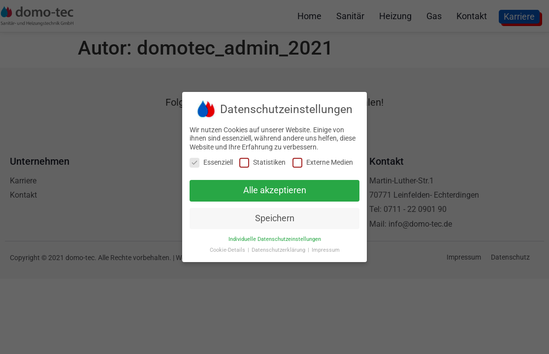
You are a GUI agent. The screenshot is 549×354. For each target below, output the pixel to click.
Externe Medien (322, 161)
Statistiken (262, 161)
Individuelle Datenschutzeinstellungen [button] (274, 238)
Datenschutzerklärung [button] (279, 249)
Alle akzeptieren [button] (274, 189)
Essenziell (211, 161)
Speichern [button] (274, 217)
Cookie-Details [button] (228, 249)
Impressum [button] (326, 249)
